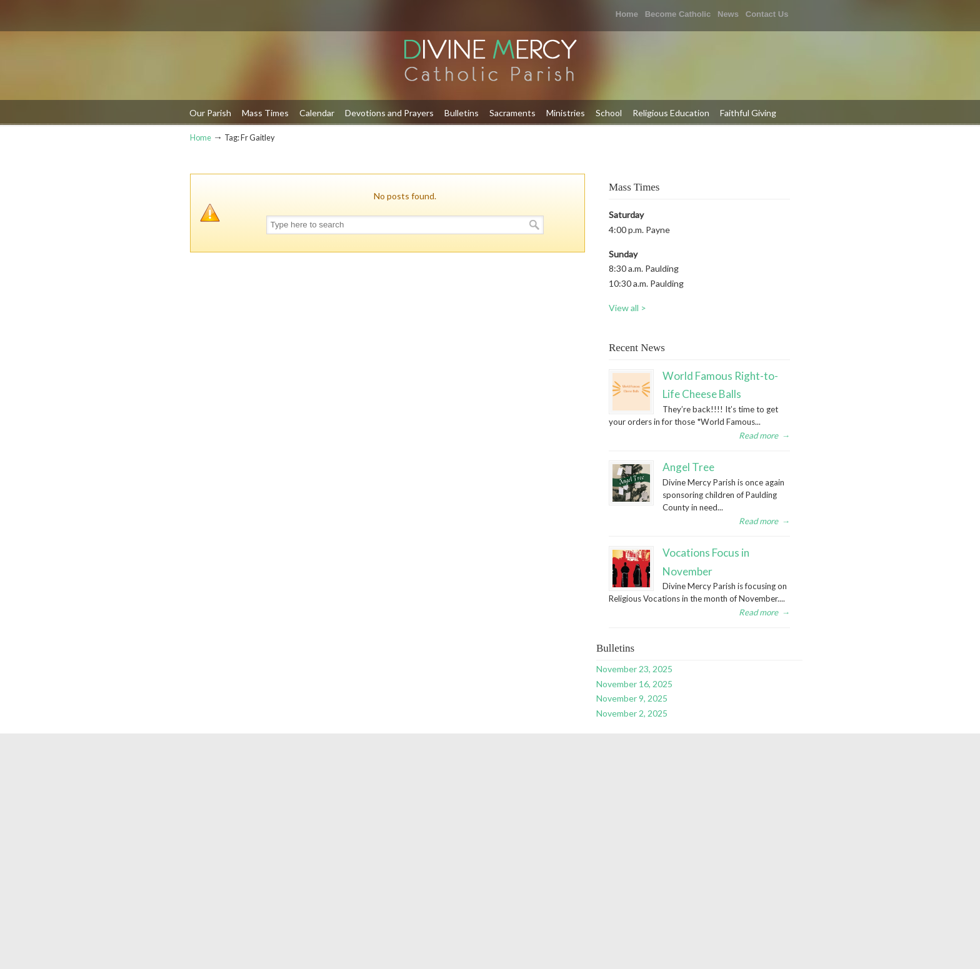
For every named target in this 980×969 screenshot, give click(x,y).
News (728, 14)
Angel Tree (688, 467)
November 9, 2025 (632, 698)
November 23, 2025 (634, 668)
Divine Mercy (490, 61)
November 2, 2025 (632, 713)
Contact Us (767, 14)
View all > (627, 307)
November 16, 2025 (634, 683)
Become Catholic (678, 14)
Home (627, 14)
